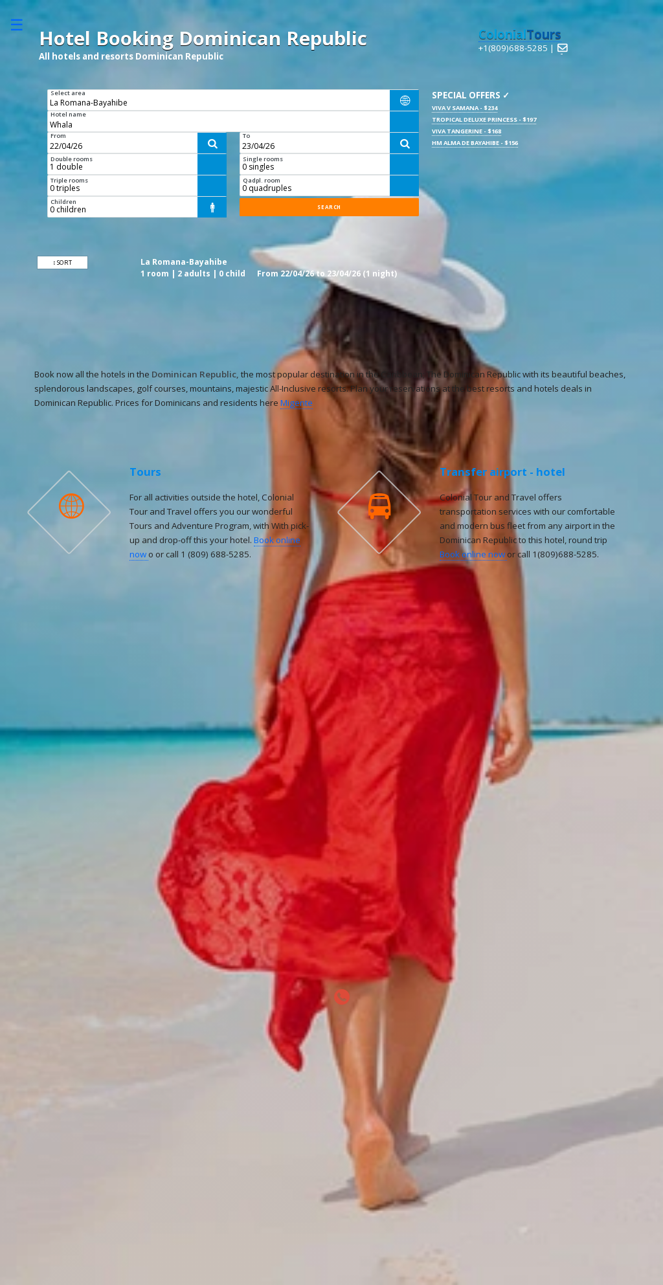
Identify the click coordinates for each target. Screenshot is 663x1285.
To (246, 135)
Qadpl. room (261, 180)
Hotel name (68, 114)
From (58, 135)
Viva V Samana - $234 (464, 108)
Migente (296, 402)
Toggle (23, 24)
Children (63, 201)
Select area (68, 93)
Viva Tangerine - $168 (466, 131)
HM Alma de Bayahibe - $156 (475, 143)
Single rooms (263, 159)
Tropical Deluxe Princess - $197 (484, 119)
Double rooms (72, 159)
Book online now (473, 554)
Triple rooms (69, 180)
